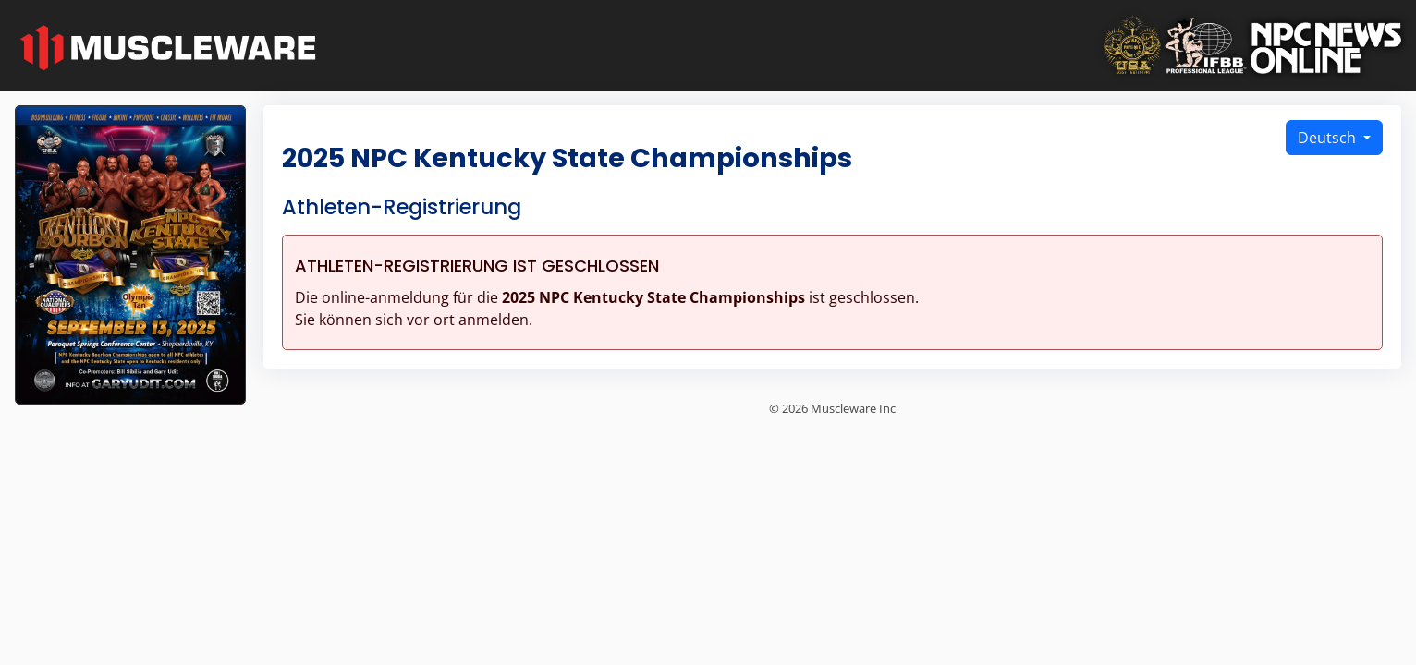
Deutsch (1329, 137)
